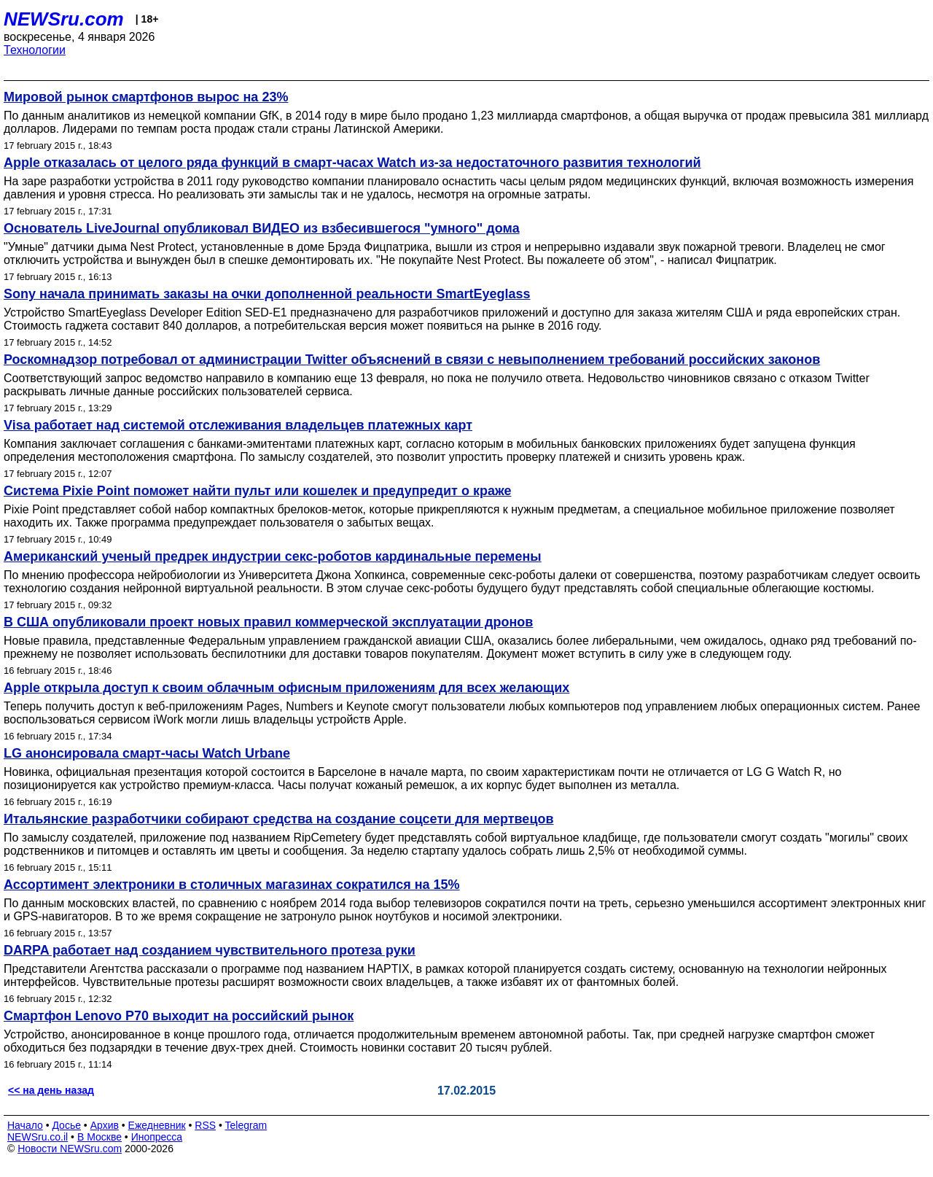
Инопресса (157, 1137)
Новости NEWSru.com (69, 1148)
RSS (205, 1125)
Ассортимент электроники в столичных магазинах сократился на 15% (232, 884)
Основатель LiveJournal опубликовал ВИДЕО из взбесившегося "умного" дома (262, 228)
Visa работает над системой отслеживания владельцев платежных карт (238, 425)
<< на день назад (51, 1090)
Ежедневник (157, 1125)
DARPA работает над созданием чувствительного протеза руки (209, 950)
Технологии (35, 50)
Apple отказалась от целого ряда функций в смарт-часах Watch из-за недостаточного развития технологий (352, 162)
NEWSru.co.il (37, 1137)
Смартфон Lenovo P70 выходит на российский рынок (179, 1016)
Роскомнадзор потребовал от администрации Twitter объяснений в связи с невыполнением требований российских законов (412, 359)
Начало (25, 1125)
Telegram (246, 1125)
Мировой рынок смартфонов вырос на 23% (146, 97)
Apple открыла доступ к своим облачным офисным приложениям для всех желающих (286, 687)
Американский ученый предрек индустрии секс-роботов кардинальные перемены (273, 556)
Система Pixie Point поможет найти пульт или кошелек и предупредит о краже (257, 490)
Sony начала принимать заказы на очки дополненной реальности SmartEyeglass (267, 294)
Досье (66, 1125)
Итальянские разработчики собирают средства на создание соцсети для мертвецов (279, 819)
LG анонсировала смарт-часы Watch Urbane (147, 753)
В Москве (99, 1137)
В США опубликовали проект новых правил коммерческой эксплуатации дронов (268, 622)
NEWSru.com (64, 19)
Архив (104, 1125)
